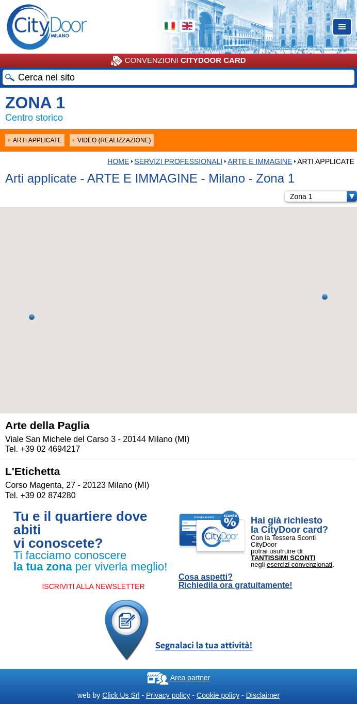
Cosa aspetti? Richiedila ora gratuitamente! (235, 581)
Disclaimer (263, 695)
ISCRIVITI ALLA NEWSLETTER (93, 586)
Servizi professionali (178, 161)
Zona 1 (323, 196)
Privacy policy (168, 695)
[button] (32, 317)
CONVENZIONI (178, 61)
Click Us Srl (120, 695)
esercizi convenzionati (299, 564)
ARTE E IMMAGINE (260, 161)
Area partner (178, 678)
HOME (118, 161)
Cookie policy (218, 695)
